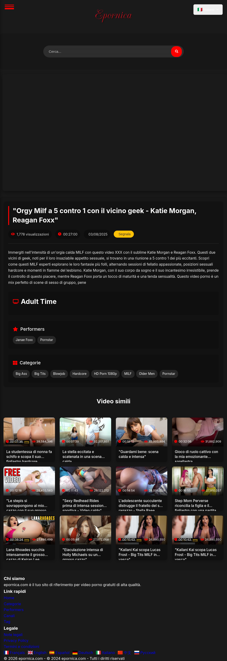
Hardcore (80, 374)
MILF (128, 374)
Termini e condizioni (21, 646)
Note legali (13, 635)
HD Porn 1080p (105, 374)
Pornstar (46, 340)
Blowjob (59, 374)
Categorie (12, 604)
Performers (14, 610)
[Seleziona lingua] (207, 10)
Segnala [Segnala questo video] (125, 234)
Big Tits (40, 374)
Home (9, 598)
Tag (7, 622)
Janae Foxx (24, 340)
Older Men (147, 374)
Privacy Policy (16, 641)
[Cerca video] (176, 51)
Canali (9, 616)
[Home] (113, 16)
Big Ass (21, 374)
